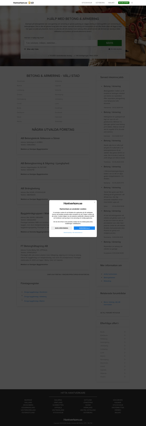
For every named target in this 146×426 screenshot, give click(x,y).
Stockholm (87, 3)
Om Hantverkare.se (77, 232)
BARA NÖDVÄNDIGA (61, 228)
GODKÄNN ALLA (84, 228)
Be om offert (123, 3)
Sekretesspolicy (68, 232)
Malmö (111, 3)
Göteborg (100, 3)
